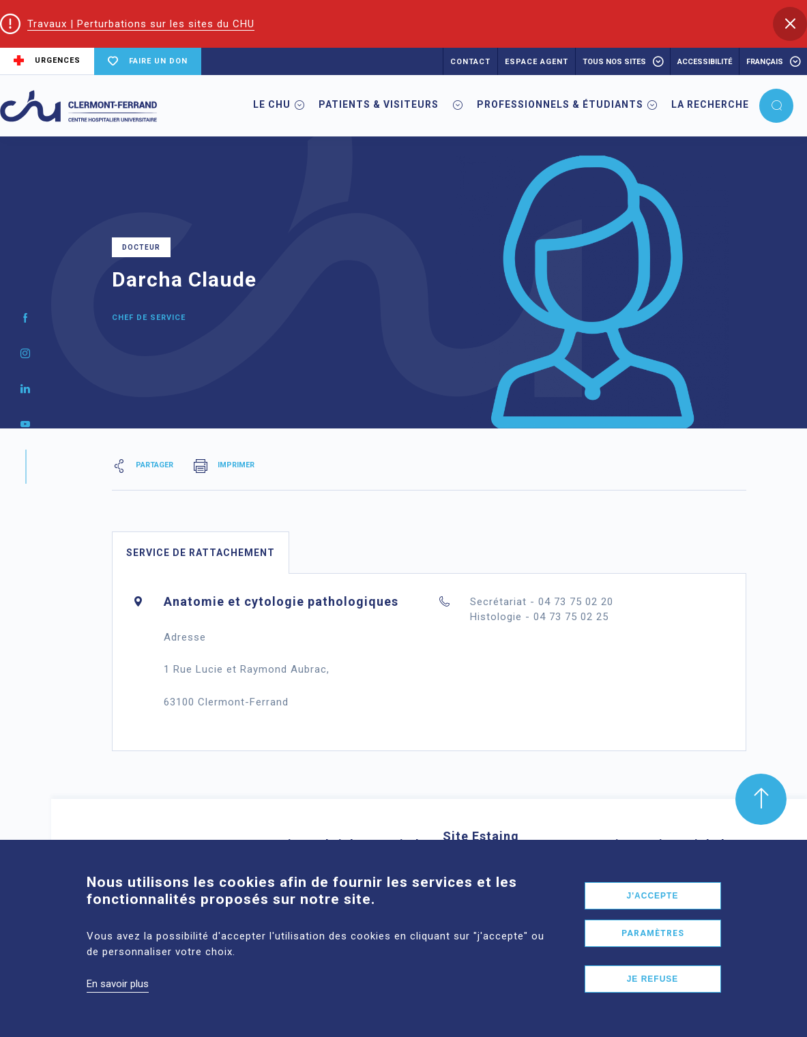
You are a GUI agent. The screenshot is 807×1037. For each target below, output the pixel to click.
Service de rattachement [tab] (200, 552)
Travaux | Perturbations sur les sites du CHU (140, 24)
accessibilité (704, 61)
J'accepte (653, 911)
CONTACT (470, 61)
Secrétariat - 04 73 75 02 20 (541, 602)
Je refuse (653, 994)
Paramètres (652, 948)
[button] (790, 24)
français (764, 61)
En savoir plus (118, 999)
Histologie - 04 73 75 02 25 (539, 617)
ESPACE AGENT (536, 61)
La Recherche (710, 104)
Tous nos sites (614, 61)
